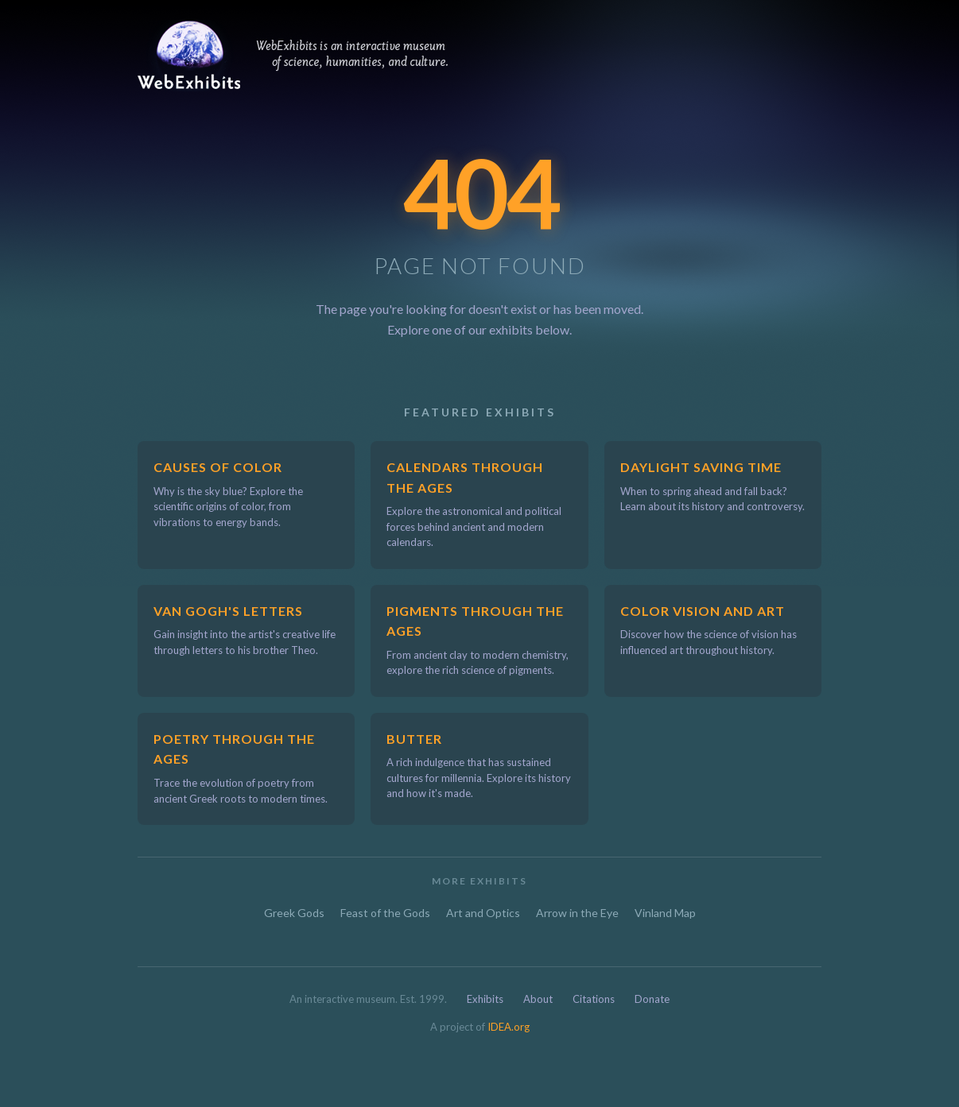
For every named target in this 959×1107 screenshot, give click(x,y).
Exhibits (485, 999)
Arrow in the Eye (577, 912)
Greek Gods (294, 912)
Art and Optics (483, 912)
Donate (652, 999)
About (538, 999)
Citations (594, 999)
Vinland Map (665, 912)
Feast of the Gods (385, 912)
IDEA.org (508, 1026)
